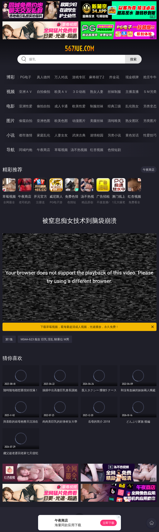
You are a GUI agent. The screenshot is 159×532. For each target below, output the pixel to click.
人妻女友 (61, 135)
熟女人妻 (96, 91)
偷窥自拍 (25, 120)
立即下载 (108, 523)
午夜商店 (43, 149)
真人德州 (43, 77)
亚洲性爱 (25, 106)
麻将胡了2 (96, 77)
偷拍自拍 (43, 106)
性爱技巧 (150, 135)
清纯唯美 (114, 120)
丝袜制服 (114, 91)
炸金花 (114, 77)
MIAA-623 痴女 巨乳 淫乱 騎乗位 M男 (45, 339)
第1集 (9, 339)
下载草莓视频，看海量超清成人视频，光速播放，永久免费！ (97, 326)
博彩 (10, 77)
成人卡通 (61, 106)
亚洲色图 (43, 120)
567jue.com (79, 48)
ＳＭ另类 (150, 91)
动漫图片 (79, 120)
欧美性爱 (79, 106)
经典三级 (114, 106)
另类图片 (150, 120)
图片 (10, 120)
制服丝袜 (96, 106)
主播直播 (132, 91)
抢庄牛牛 (150, 77)
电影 (10, 106)
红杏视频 (96, 149)
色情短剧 (114, 149)
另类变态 (150, 106)
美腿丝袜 (96, 120)
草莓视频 (61, 149)
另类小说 (114, 135)
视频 (10, 91)
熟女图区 (132, 120)
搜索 (133, 59)
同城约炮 (25, 149)
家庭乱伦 (43, 135)
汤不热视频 (79, 149)
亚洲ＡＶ (25, 91)
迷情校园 (96, 135)
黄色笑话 (132, 135)
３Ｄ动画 (79, 91)
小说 (10, 135)
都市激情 (25, 135)
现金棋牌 (132, 77)
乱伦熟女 (132, 106)
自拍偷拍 (43, 91)
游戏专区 (79, 77)
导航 (10, 149)
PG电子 (25, 77)
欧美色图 (61, 120)
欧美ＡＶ (61, 91)
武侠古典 (79, 135)
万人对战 (61, 77)
